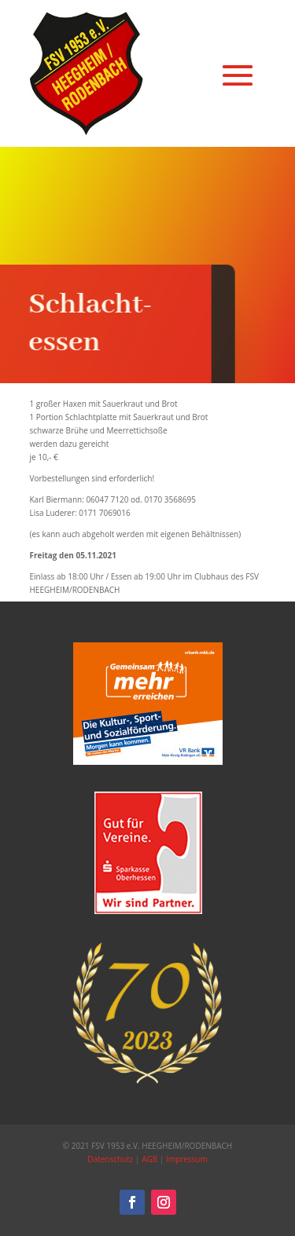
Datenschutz (110, 1159)
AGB (149, 1159)
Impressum (187, 1159)
